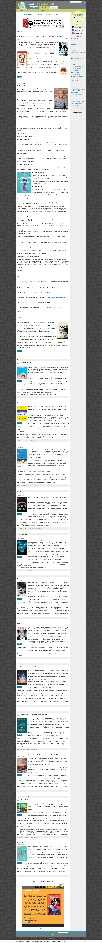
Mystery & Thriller (75, 72)
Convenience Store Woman (78, 66)
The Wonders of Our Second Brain (78, 41)
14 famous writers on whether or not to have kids (55, 297)
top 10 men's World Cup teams (33, 281)
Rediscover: (77, 58)
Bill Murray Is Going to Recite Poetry (38, 287)
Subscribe (61, 935)
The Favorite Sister (76, 74)
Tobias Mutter (28, 347)
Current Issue (32, 10)
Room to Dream (76, 83)
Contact (34, 935)
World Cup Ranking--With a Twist (78, 52)
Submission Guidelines (44, 935)
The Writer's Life (74, 44)
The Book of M (75, 78)
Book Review (74, 61)
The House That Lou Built (78, 107)
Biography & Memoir (76, 80)
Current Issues (51, 935)
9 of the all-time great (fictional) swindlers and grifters (50, 307)
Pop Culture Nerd (28, 524)
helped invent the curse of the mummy (34, 302)
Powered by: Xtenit (51, 938)
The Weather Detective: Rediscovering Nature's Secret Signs (78, 96)
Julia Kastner (33, 392)
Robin (74, 85)
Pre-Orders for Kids (54, 10)
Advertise (38, 935)
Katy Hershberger (25, 652)
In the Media (57, 935)
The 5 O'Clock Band (77, 105)
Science (73, 87)
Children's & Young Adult (77, 103)
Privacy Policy (72, 935)
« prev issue (40, 928)
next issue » (45, 928)
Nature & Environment (76, 92)
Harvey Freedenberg (51, 436)
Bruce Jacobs (45, 479)
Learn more (62, 941)
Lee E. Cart (62, 564)
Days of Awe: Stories (77, 68)
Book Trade (53, 7)
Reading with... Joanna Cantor (78, 46)
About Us (31, 935)
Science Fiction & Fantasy (77, 76)
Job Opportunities (66, 935)
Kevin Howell (50, 610)
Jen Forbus (50, 832)
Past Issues (39, 10)
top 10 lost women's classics (39, 292)
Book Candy (74, 50)
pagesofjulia (48, 392)
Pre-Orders (45, 10)
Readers (44, 7)
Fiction (73, 64)
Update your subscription (63, 932)
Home (34, 7)
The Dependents (76, 70)
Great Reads (74, 56)
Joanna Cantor (20, 88)
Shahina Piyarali (38, 73)
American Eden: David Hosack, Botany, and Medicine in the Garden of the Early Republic (79, 100)
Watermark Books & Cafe (61, 479)
